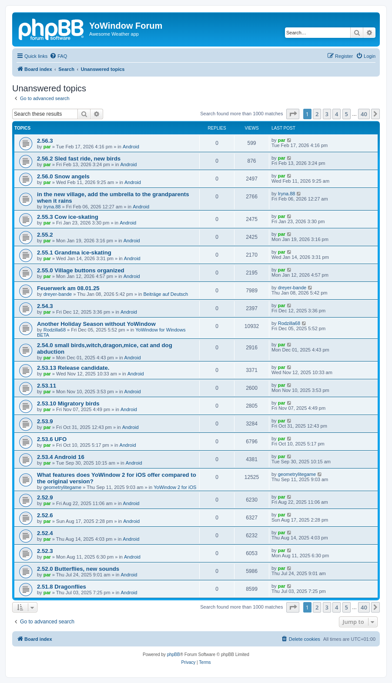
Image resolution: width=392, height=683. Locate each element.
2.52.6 (45, 515)
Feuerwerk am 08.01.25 (68, 288)
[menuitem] (58, 56)
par (47, 146)
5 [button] (346, 114)
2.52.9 (45, 497)
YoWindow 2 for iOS (175, 487)
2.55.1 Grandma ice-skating (74, 252)
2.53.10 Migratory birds (68, 403)
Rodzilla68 (55, 329)
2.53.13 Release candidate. (73, 368)
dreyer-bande (58, 294)
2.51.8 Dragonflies (61, 586)
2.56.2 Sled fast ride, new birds (79, 158)
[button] (292, 114)
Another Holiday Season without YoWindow (96, 324)
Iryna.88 (52, 206)
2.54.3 (45, 306)
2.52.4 (45, 533)
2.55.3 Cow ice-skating (67, 217)
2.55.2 (45, 234)
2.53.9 (45, 421)
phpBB (173, 654)
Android (131, 146)
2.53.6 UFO (52, 439)
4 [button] (336, 114)
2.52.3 (45, 551)
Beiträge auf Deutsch (165, 294)
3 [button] (326, 114)
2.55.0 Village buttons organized (80, 270)
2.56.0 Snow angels (63, 176)
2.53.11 (46, 385)
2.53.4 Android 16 (60, 457)
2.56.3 (45, 140)
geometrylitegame (62, 487)
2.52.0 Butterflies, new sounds (78, 569)
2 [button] (316, 114)
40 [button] (364, 114)
